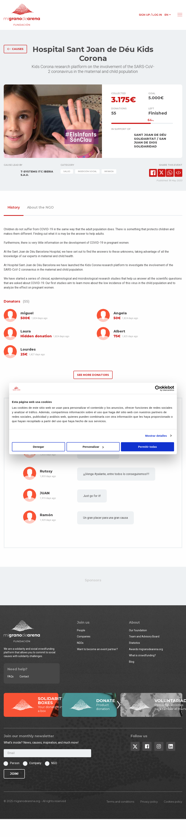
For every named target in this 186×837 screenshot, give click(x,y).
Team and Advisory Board (144, 636)
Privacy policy (149, 801)
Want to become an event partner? (97, 649)
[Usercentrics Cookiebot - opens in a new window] (157, 388)
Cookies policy (173, 801)
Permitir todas (147, 446)
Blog (131, 661)
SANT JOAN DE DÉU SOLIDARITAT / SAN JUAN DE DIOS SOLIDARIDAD (150, 140)
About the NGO (40, 207)
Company (35, 763)
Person (14, 763)
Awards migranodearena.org (146, 649)
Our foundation (138, 630)
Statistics (134, 642)
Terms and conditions (120, 801)
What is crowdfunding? (142, 655)
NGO (54, 763)
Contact (24, 676)
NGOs (80, 642)
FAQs (10, 676)
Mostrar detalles (156, 435)
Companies (83, 636)
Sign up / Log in (150, 14)
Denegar (38, 446)
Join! (14, 774)
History (13, 207)
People (81, 630)
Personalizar (93, 446)
